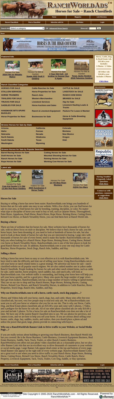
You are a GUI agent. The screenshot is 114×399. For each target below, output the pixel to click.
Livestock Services (41, 102)
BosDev (5, 396)
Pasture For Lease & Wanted (76, 111)
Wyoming (40, 143)
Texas (38, 140)
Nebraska (5, 134)
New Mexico (68, 134)
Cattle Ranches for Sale (43, 88)
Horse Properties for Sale (44, 92)
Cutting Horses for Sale (55, 152)
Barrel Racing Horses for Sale (15, 152)
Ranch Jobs (37, 95)
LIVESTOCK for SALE (73, 92)
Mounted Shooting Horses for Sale (60, 155)
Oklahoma (40, 137)
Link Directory (102, 17)
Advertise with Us (57, 22)
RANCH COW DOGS (72, 95)
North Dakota (7, 137)
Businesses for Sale (41, 116)
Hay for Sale (69, 102)
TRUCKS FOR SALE (10, 102)
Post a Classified (34, 22)
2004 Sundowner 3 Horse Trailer (37, 189)
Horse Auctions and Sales (44, 105)
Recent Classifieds (11, 22)
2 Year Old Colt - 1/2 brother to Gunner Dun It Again (58, 76)
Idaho (4, 131)
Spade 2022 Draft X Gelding (35, 77)
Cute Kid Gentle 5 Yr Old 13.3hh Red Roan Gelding (14, 187)
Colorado (66, 128)
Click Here (103, 81)
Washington (6, 143)
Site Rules (79, 22)
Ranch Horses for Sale (11, 158)
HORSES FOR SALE (10, 88)
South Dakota (7, 140)
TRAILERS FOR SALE (11, 98)
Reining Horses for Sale (55, 158)
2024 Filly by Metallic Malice (12, 75)
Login (102, 22)
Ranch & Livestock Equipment (46, 111)
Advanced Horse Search (58, 28)
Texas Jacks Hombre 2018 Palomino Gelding (81, 77)
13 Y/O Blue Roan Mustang (58, 184)
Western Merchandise (42, 98)
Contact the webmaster (105, 368)
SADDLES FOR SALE (11, 105)
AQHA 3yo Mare (80, 187)
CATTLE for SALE (71, 88)
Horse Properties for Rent (13, 116)
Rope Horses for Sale (11, 161)
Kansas (39, 131)
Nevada (39, 134)
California (40, 128)
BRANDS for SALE (71, 98)
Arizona (4, 128)
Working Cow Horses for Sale (58, 161)
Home (54, 17)
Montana (66, 131)
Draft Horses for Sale (11, 155)
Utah (64, 140)
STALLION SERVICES (11, 92)
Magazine (78, 17)
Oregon (65, 137)
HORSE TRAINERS (10, 95)
